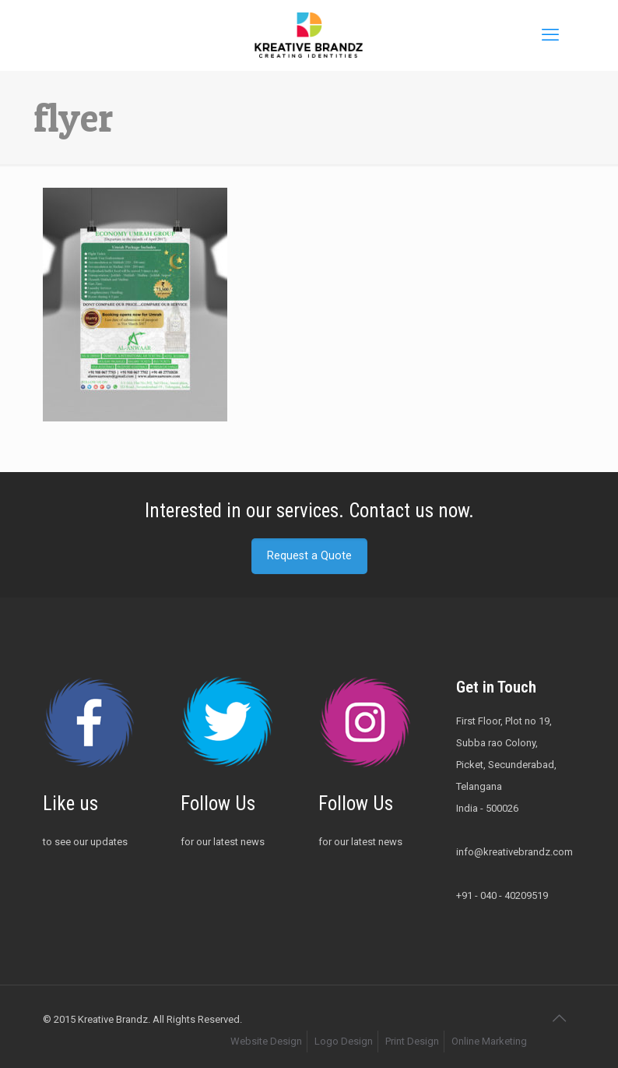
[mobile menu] (550, 35)
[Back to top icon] (559, 1018)
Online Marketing (489, 1041)
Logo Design (343, 1041)
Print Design (412, 1041)
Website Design (266, 1041)
